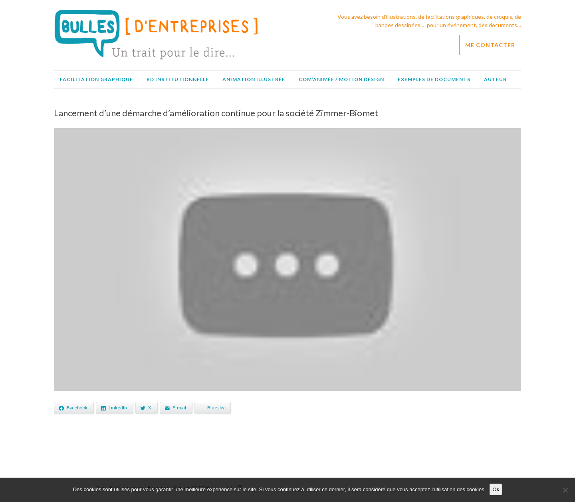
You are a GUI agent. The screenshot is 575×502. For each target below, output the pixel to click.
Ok (495, 489)
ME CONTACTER (490, 45)
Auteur (495, 79)
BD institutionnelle (178, 79)
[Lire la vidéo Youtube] (287, 259)
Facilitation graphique (96, 79)
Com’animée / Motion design (341, 79)
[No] (565, 490)
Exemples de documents (434, 79)
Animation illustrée (253, 79)
